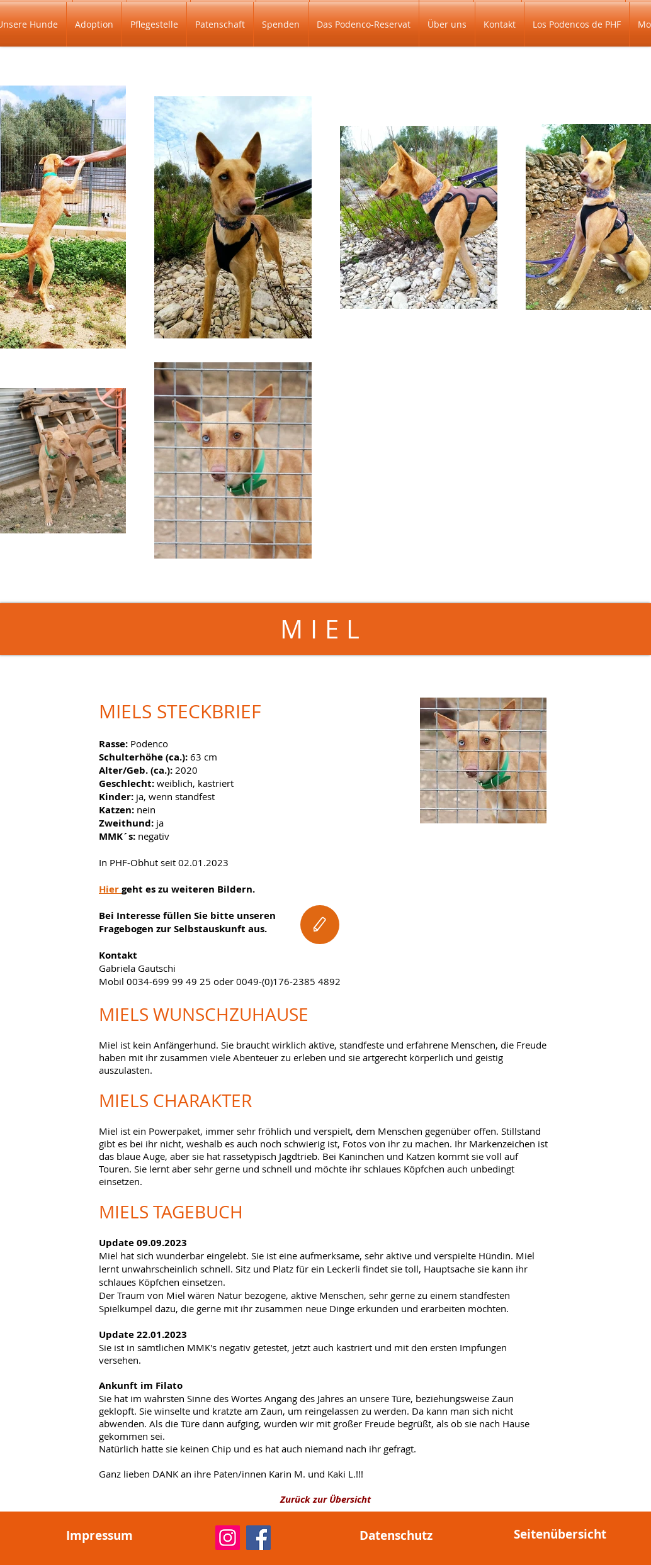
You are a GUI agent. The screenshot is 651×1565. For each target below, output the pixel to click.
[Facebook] (258, 1537)
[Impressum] (99, 1535)
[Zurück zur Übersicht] (325, 1499)
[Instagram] (227, 1537)
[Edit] (319, 924)
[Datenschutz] (396, 1535)
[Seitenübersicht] (560, 1534)
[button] (94, 24)
